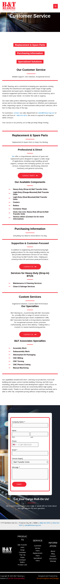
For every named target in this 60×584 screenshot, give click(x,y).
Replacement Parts (37, 553)
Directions (53, 557)
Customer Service (37, 546)
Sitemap (53, 559)
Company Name (18, 421)
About (53, 550)
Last (31, 437)
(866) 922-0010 (44, 522)
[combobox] (14, 444)
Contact (53, 555)
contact (16, 113)
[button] (30, 175)
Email (14, 449)
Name (14, 430)
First (13, 437)
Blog (53, 552)
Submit (19, 484)
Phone (14, 440)
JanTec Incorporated (16, 576)
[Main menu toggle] (55, 6)
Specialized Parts (38, 557)
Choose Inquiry (17, 458)
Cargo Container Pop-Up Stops (22, 552)
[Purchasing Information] (30, 53)
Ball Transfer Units (22, 545)
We (13, 156)
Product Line (22, 563)
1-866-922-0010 (21, 115)
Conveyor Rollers (22, 559)
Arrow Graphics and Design (50, 575)
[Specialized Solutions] (30, 62)
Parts (38, 549)
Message (15, 466)
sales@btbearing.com (46, 113)
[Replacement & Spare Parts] (30, 45)
